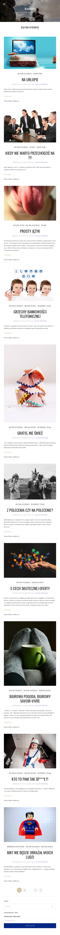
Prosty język (30, 231)
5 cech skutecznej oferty (30, 588)
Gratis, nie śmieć (30, 433)
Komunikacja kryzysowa (15, 847)
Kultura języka (18, 225)
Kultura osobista (15, 690)
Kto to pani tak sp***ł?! (30, 779)
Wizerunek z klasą (44, 306)
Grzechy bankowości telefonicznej (30, 314)
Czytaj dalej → (8, 96)
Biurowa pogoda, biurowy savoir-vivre (30, 699)
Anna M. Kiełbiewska (41, 84)
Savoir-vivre (37, 74)
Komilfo (30, 8)
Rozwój (32, 147)
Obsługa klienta (30, 306)
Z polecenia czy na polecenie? (30, 510)
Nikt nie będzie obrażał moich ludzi (30, 855)
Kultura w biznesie (25, 74)
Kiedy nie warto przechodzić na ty (30, 155)
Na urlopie (30, 79)
